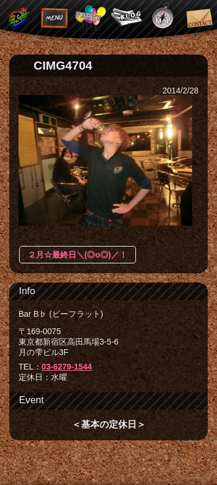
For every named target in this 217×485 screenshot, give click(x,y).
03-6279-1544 (67, 366)
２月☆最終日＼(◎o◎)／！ (77, 254)
